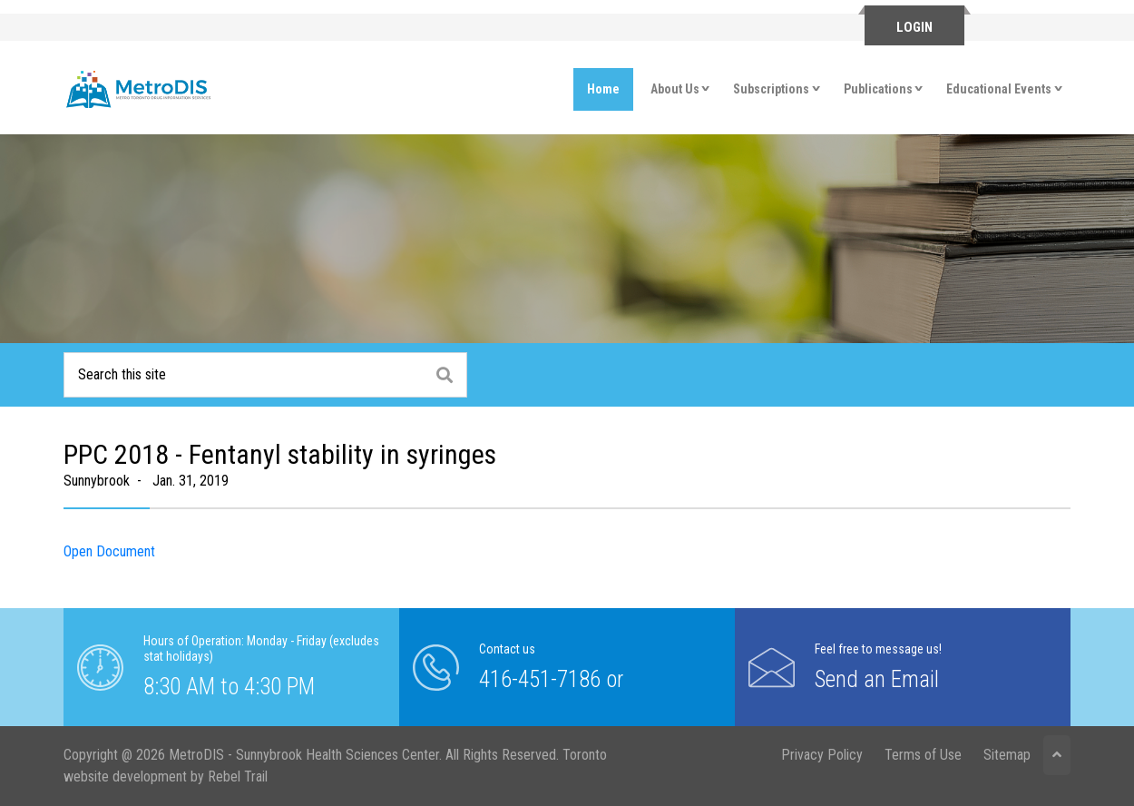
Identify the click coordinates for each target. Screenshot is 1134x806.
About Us (674, 89)
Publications (878, 89)
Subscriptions (771, 89)
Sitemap (1007, 754)
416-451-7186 (540, 678)
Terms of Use (923, 754)
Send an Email (877, 678)
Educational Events (998, 89)
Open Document (109, 551)
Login (914, 27)
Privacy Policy (822, 754)
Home (603, 89)
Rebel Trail (238, 776)
